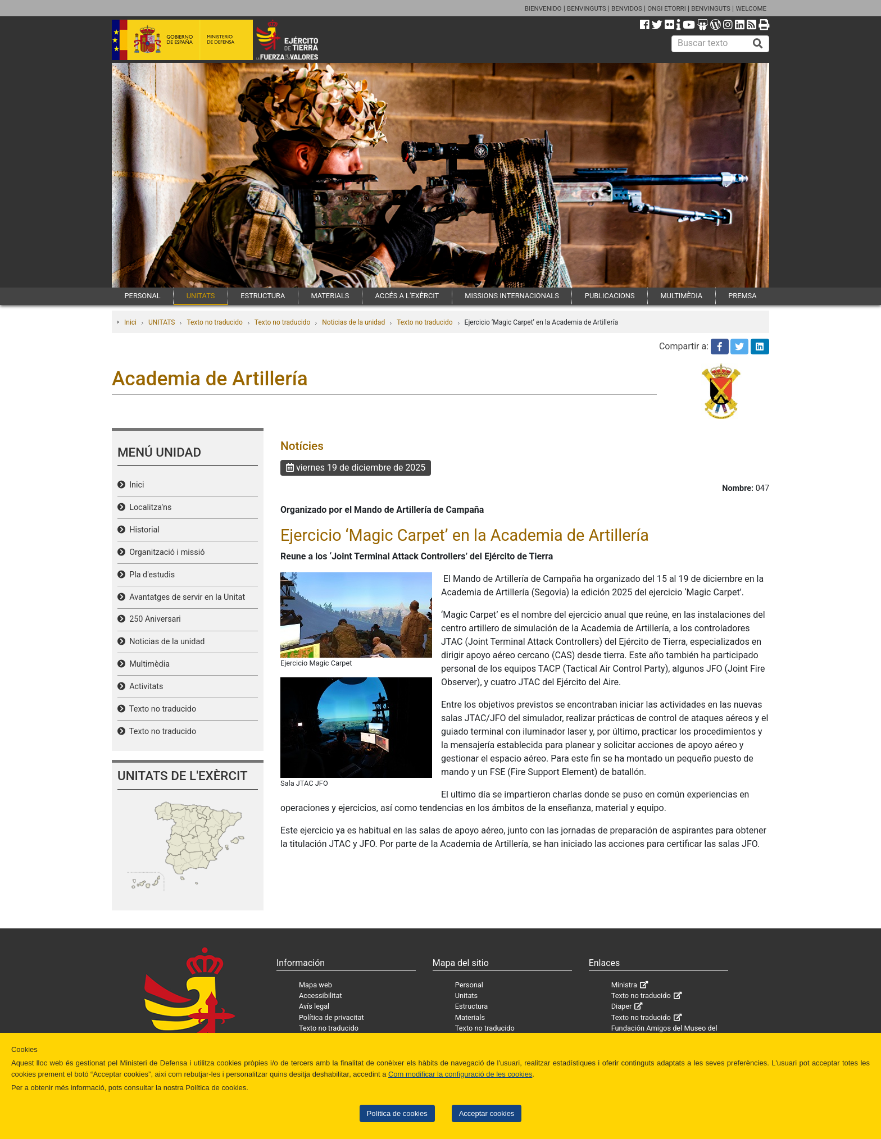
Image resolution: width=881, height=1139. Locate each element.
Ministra (624, 985)
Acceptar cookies (487, 1113)
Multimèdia (147, 664)
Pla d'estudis (150, 575)
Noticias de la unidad (353, 322)
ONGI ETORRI (666, 8)
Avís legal (314, 1006)
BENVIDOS (626, 8)
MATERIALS (330, 295)
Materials (470, 1017)
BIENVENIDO (543, 8)
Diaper (621, 1006)
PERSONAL (143, 295)
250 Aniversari (153, 619)
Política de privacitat (331, 1017)
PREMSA (742, 295)
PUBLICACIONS (610, 295)
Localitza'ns (148, 507)
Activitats (144, 686)
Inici (130, 322)
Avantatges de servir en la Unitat (185, 597)
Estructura (471, 1006)
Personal (469, 985)
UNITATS (201, 295)
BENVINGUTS (586, 8)
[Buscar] (758, 43)
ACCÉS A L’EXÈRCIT (407, 295)
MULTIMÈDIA (682, 295)
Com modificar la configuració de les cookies (460, 1074)
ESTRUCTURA (262, 295)
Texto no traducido (214, 322)
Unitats (466, 995)
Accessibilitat (320, 995)
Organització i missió (165, 552)
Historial (142, 530)
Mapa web (315, 985)
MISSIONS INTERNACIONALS (511, 295)
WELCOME (750, 8)
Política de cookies (397, 1113)
